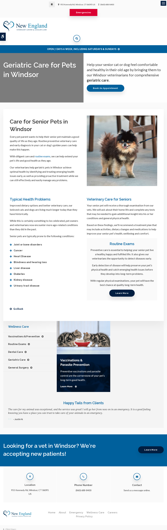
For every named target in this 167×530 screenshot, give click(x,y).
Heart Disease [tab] (22, 246)
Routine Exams (17, 334)
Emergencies (83, 12)
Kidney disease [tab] (23, 269)
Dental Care (15, 341)
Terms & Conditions (12, 523)
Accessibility (29, 523)
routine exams (42, 146)
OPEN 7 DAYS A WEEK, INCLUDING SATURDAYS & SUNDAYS (81, 39)
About (62, 502)
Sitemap (6, 526)
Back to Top (18, 526)
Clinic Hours (10, 519)
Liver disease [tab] (22, 258)
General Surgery (18, 357)
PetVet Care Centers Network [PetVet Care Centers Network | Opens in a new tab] (150, 524)
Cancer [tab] (18, 240)
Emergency (76, 502)
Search (41, 523)
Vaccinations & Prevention (24, 326)
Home (51, 502)
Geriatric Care (17, 349)
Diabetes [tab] (19, 263)
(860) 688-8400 (107, 4)
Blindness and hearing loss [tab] (30, 252)
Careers (112, 502)
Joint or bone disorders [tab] (28, 234)
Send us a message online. (137, 480)
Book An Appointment (106, 78)
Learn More (122, 283)
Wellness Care (95, 502)
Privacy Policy (84, 506)
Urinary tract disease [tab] (26, 275)
